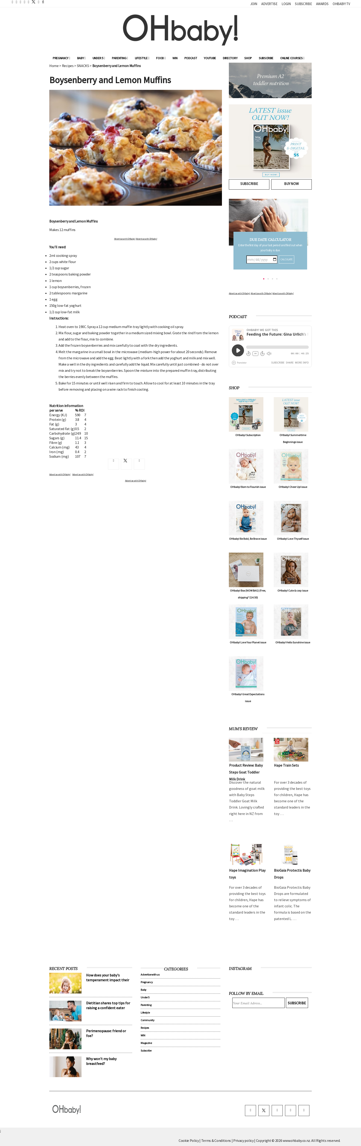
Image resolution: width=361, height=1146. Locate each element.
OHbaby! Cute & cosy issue (292, 590)
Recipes (68, 65)
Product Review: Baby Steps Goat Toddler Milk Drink (246, 772)
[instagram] (277, 1110)
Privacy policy (243, 1140)
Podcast (190, 58)
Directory (230, 58)
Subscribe (303, 4)
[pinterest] (290, 1110)
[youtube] (303, 1110)
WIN (174, 58)
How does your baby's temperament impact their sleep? (107, 980)
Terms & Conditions (216, 1140)
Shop (248, 58)
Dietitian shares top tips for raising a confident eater (108, 1005)
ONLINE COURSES (292, 58)
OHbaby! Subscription (248, 435)
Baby (81, 58)
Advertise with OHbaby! (124, 238)
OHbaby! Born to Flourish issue (248, 487)
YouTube (210, 58)
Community (147, 1020)
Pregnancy (61, 58)
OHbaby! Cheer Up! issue (293, 487)
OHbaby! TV (341, 4)
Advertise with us (150, 974)
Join (253, 4)
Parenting (120, 58)
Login (286, 4)
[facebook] (250, 1110)
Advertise (269, 4)
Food (161, 58)
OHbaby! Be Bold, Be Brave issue (248, 538)
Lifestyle (142, 58)
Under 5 (99, 58)
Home (54, 65)
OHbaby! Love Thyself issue (293, 538)
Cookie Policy (189, 1140)
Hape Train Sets (286, 765)
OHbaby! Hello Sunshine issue (292, 642)
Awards (322, 4)
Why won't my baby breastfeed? (101, 1061)
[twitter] (32, 1)
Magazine (146, 1043)
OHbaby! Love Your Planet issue (248, 642)
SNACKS (83, 65)
